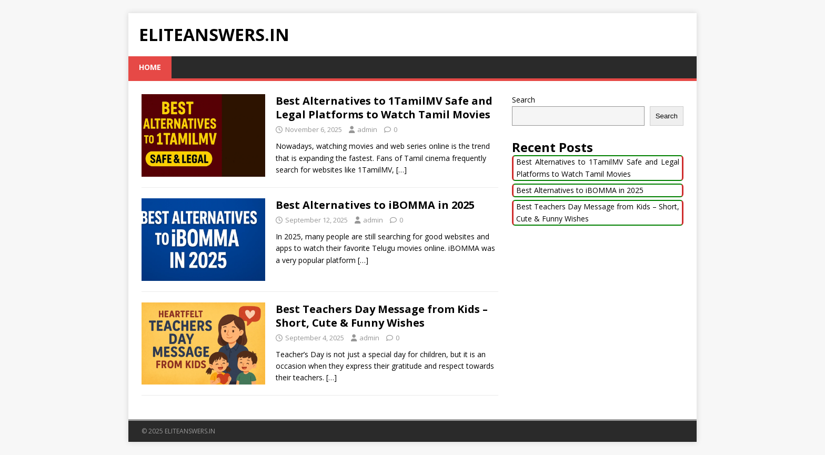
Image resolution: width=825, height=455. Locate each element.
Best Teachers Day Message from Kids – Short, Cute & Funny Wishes (382, 316)
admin (367, 129)
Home (150, 67)
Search (523, 100)
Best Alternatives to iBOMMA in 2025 (375, 205)
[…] (401, 170)
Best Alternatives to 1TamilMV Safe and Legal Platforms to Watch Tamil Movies (384, 108)
